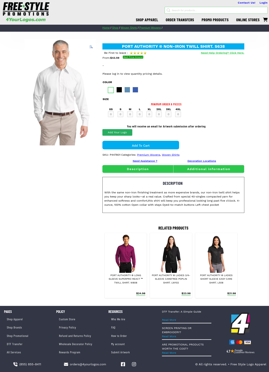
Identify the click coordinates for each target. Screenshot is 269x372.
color (107, 82)
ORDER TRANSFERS (180, 19)
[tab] (137, 169)
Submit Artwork (120, 352)
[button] (91, 47)
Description (138, 169)
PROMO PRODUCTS (215, 19)
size (106, 99)
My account (118, 344)
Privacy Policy (67, 327)
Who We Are (118, 319)
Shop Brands (14, 327)
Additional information (208, 169)
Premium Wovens (150, 27)
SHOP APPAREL (147, 19)
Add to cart (141, 145)
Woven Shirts (129, 27)
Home (106, 27)
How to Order (119, 336)
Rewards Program (69, 352)
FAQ (113, 327)
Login (264, 2)
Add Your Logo (117, 132)
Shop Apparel (15, 319)
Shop (115, 27)
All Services (14, 352)
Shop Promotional (17, 336)
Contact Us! (246, 2)
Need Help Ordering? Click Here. (222, 52)
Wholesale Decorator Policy (75, 344)
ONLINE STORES (248, 19)
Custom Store (67, 319)
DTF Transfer (15, 344)
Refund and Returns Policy (75, 336)
